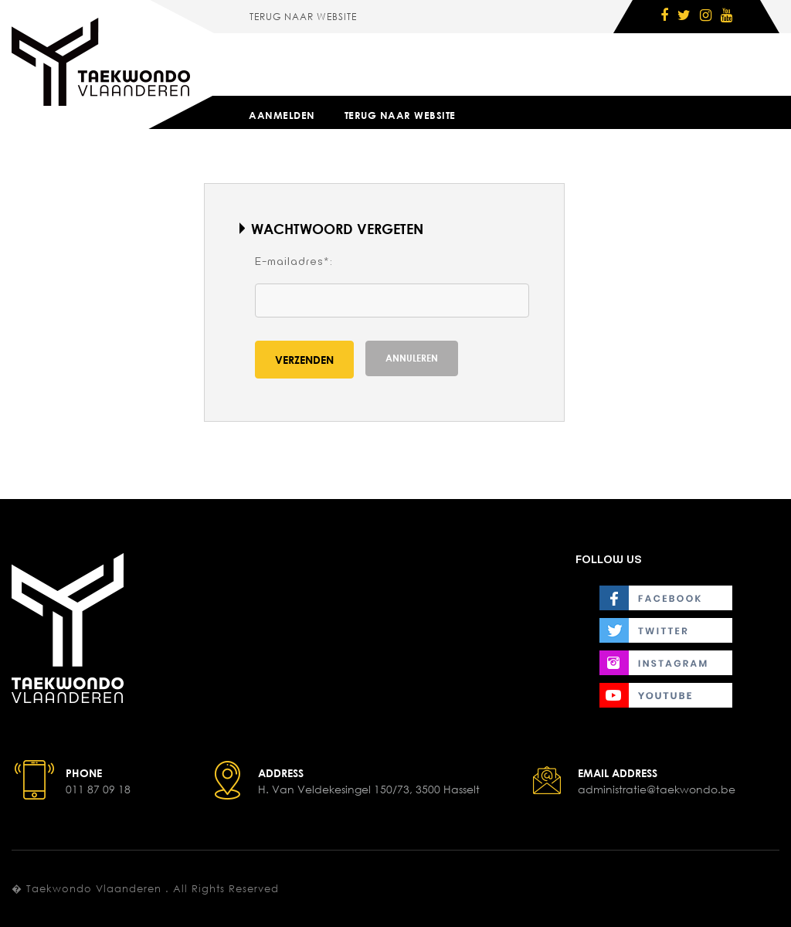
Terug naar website (303, 16)
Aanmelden (282, 115)
